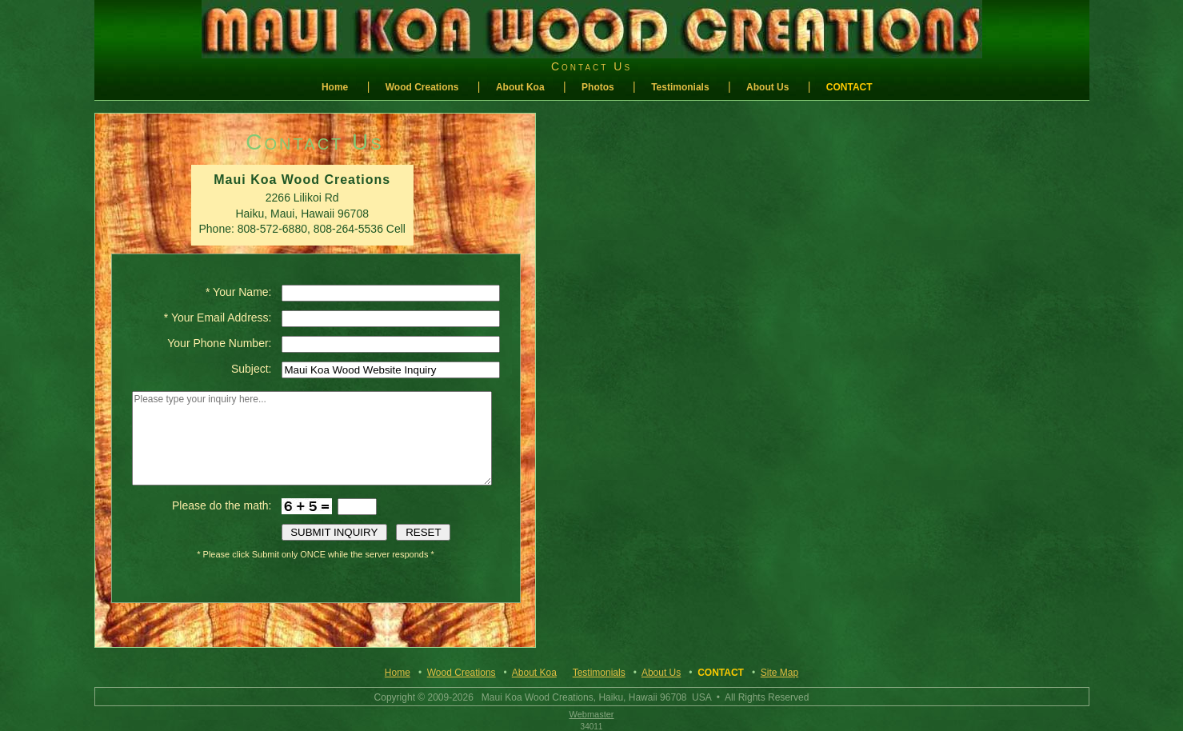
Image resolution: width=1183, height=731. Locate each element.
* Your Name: (239, 292)
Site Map (779, 672)
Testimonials (680, 87)
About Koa (520, 87)
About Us (767, 87)
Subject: (251, 368)
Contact (849, 87)
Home (335, 87)
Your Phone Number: (219, 343)
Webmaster (591, 714)
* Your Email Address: (218, 317)
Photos (598, 87)
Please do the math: (222, 505)
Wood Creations (422, 87)
